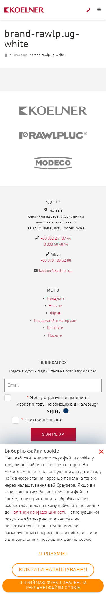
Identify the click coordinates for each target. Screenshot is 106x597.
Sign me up (53, 435)
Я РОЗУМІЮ (53, 554)
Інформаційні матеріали (55, 321)
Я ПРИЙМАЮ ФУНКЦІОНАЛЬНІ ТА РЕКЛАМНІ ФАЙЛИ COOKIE (53, 585)
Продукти (55, 299)
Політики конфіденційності (37, 512)
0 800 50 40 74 (56, 244)
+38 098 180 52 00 (56, 260)
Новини (55, 306)
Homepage (19, 55)
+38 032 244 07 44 (56, 238)
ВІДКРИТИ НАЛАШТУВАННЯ (53, 569)
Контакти (55, 328)
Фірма (55, 313)
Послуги (55, 335)
